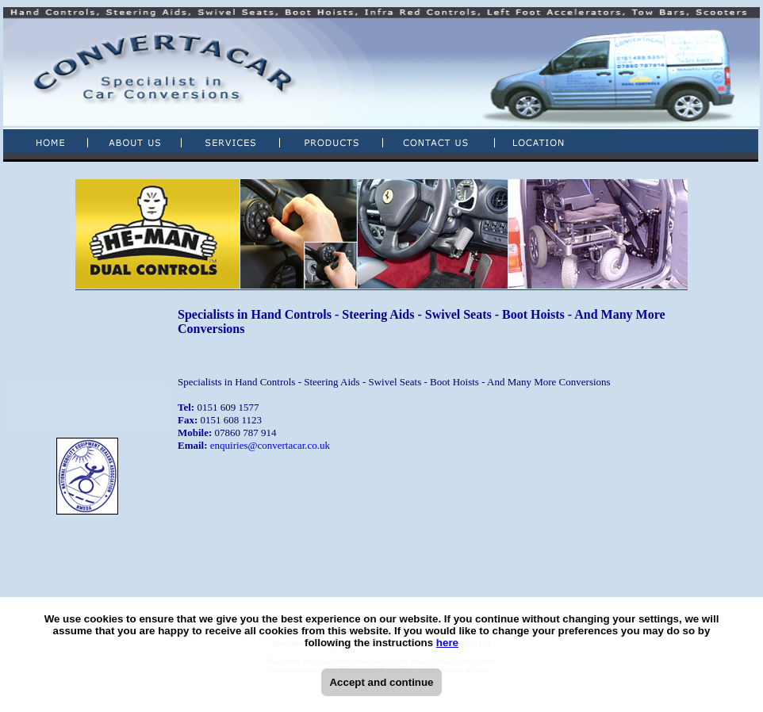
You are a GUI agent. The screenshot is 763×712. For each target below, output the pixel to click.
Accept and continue (381, 682)
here (447, 643)
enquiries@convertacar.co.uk (270, 445)
